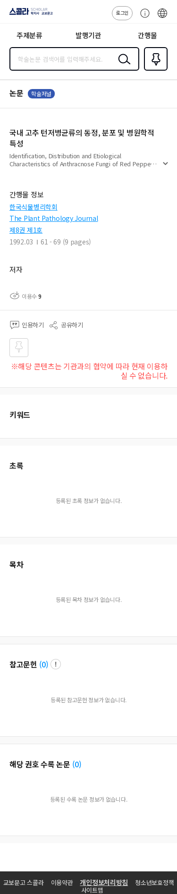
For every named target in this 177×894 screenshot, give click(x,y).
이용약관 (62, 882)
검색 (122, 66)
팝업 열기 (56, 664)
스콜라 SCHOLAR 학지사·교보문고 (28, 14)
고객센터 (142, 17)
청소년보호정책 (154, 882)
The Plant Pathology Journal (53, 218)
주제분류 (29, 35)
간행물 (147, 35)
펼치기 (165, 167)
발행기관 (88, 35)
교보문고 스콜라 (23, 882)
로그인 (122, 12)
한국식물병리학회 (33, 206)
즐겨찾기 (154, 70)
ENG (162, 17)
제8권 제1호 (25, 230)
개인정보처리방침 (104, 882)
